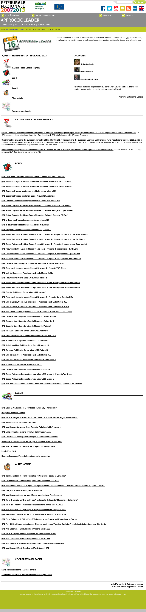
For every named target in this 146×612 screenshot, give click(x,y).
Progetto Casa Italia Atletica (13, 413)
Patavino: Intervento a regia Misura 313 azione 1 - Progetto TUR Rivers (34, 268)
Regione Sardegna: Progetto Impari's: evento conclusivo (26, 456)
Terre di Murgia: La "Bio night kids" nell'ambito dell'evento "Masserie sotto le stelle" (40, 500)
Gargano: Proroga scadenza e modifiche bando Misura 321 (29, 191)
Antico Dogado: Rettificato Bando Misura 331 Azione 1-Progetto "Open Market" (37, 210)
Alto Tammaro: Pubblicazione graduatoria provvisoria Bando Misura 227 (35, 543)
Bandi (9, 78)
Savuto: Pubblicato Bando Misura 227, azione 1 (24, 292)
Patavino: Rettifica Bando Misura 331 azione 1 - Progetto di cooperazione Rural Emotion (41, 259)
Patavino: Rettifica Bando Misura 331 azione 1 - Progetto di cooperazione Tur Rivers (40, 249)
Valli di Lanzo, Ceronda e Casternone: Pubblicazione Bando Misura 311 (34, 302)
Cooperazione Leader (16, 111)
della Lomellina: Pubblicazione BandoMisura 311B (25, 345)
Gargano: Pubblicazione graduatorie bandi (22, 490)
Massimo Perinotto (86, 79)
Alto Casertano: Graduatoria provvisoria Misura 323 (26, 529)
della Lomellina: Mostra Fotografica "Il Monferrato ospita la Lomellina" (34, 476)
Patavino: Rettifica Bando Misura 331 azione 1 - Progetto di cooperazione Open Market (41, 254)
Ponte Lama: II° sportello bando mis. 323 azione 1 (25, 340)
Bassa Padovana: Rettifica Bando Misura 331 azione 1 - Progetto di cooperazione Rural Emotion (45, 234)
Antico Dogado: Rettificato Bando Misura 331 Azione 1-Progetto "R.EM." (35, 215)
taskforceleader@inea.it (111, 89)
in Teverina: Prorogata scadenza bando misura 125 (25, 220)
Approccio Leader (17, 29)
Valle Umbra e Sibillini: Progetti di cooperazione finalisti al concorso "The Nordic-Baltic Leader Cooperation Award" (53, 486)
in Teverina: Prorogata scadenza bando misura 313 (25, 225)
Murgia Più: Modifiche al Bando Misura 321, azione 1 (26, 230)
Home (8, 29)
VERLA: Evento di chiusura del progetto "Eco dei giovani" (29, 446)
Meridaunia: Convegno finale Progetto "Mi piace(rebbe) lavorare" (31, 427)
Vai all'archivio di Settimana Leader (127, 584)
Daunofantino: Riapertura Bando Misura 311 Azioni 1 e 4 (28, 321)
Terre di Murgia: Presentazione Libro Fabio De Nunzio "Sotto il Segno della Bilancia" (40, 417)
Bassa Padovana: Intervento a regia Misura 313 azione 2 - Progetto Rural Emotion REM (41, 283)
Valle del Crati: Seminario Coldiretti (19, 422)
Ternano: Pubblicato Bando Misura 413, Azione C (25, 331)
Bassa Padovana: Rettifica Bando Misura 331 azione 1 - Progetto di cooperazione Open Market (44, 244)
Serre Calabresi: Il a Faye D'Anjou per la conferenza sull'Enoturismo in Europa (39, 519)
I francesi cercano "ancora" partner (19, 570)
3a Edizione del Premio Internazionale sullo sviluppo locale (27, 575)
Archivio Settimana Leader (131, 97)
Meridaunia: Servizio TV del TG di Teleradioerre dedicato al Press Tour (34, 514)
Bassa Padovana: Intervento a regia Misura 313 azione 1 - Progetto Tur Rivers (37, 374)
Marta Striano (83, 72)
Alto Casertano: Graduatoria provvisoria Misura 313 (26, 538)
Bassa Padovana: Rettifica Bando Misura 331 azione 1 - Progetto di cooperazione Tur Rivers (43, 239)
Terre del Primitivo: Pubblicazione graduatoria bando (32, 505)
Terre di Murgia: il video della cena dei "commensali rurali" (29, 534)
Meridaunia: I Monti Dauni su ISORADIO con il (25, 548)
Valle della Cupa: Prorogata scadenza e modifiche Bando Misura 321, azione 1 (37, 181)
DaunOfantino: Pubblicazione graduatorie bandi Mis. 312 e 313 (30, 481)
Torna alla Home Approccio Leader (127, 587)
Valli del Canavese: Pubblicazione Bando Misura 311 (26, 355)
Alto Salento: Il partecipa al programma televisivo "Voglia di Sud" (34, 510)
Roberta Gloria (84, 64)
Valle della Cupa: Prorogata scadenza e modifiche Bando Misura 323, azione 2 (37, 186)
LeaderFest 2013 (9, 451)
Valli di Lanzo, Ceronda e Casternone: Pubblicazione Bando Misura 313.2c (35, 307)
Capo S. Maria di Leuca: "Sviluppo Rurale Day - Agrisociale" (29, 408)
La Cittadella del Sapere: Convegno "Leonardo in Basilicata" (30, 437)
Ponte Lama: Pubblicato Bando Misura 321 (22, 364)
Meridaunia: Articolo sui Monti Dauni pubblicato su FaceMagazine (32, 495)
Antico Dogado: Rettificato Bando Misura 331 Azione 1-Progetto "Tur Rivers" (36, 206)
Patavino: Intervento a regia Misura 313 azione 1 (24, 278)
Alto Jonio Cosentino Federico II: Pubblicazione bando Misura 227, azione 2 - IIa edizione (42, 384)
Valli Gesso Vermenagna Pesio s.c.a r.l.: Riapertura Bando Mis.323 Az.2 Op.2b (37, 312)
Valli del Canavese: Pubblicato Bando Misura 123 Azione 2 (29, 360)
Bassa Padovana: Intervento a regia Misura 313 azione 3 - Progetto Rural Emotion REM (41, 287)
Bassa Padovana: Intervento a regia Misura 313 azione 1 (28, 379)
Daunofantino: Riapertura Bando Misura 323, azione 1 (27, 369)
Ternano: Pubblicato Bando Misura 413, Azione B (25, 350)
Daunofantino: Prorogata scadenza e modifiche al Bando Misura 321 (33, 263)
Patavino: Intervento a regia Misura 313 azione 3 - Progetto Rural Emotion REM (37, 297)
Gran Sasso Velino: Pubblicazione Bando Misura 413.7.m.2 (29, 336)
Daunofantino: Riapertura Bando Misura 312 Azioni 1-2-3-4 (29, 316)
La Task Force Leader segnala (21, 68)
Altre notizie (12, 98)
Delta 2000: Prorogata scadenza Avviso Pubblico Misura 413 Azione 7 (33, 177)
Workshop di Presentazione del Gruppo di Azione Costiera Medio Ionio (32, 442)
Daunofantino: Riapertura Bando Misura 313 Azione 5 (26, 326)
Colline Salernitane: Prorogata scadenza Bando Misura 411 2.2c (31, 201)
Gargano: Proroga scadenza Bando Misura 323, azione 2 (28, 196)
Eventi (10, 88)
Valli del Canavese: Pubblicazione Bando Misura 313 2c (27, 273)
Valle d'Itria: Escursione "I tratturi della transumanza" (26, 432)
